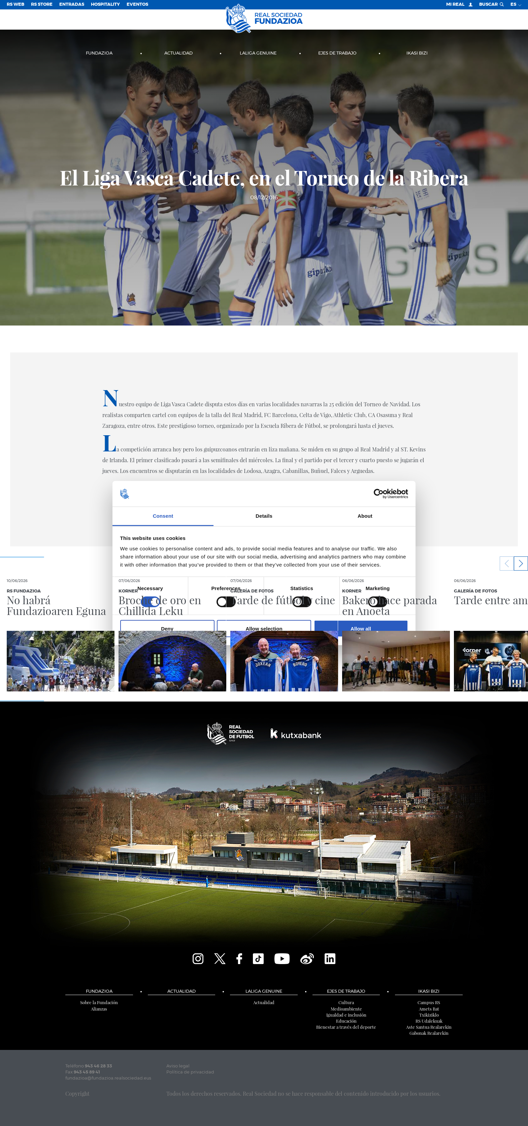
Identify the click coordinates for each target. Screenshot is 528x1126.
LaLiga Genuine (258, 53)
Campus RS (429, 1002)
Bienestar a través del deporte (346, 1027)
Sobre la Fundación (99, 1002)
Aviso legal (178, 1066)
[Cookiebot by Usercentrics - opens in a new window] (378, 494)
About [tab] (365, 516)
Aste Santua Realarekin (429, 1027)
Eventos (137, 4)
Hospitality (105, 4)
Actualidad (178, 53)
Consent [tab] (163, 516)
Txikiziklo (429, 1015)
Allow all (361, 629)
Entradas (71, 4)
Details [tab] (264, 516)
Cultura (346, 1002)
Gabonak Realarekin (429, 1033)
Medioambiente (346, 1009)
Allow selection (263, 629)
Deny (167, 629)
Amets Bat (429, 1009)
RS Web (15, 4)
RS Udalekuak (429, 1021)
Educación (346, 1021)
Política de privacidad (190, 1072)
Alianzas (99, 1009)
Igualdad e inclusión (346, 1015)
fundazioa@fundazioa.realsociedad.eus (108, 1078)
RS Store (42, 4)
